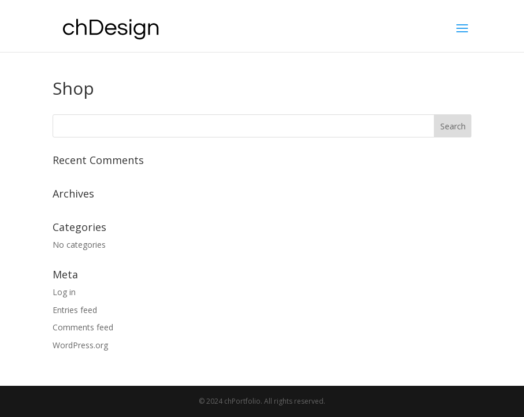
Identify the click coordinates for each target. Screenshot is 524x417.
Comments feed (83, 327)
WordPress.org (80, 345)
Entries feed (75, 309)
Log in (64, 291)
